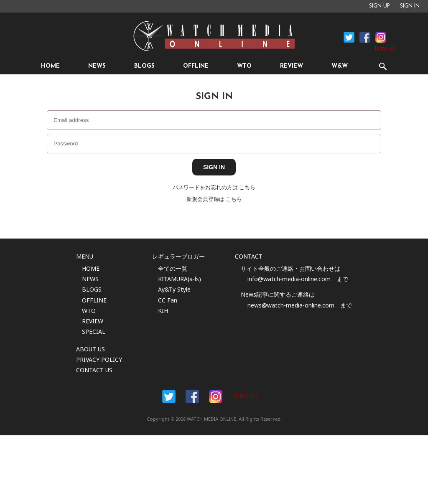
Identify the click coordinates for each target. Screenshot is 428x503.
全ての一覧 (172, 268)
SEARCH (382, 66)
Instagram (380, 37)
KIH (163, 311)
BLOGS (144, 66)
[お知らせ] (385, 49)
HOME (50, 66)
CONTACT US (94, 370)
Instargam (215, 396)
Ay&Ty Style (174, 289)
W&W (339, 66)
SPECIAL (93, 331)
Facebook (349, 37)
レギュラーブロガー (178, 256)
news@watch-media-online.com (290, 305)
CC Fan (167, 300)
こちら (247, 187)
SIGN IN (410, 6)
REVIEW (291, 66)
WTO (244, 66)
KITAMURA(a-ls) (179, 279)
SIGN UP (379, 6)
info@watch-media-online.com (289, 279)
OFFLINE (196, 66)
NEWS (97, 66)
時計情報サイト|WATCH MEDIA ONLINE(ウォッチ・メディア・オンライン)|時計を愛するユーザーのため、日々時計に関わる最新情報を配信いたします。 (214, 36)
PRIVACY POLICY (99, 359)
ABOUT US (90, 349)
